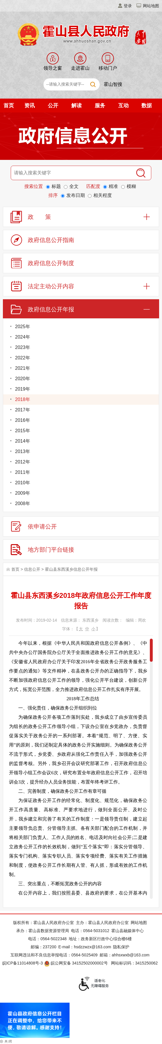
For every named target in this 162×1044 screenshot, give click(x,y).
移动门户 (108, 68)
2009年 (22, 493)
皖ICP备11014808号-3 (22, 963)
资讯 (29, 105)
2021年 (22, 368)
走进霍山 (80, 68)
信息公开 (32, 569)
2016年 (22, 420)
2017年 (22, 409)
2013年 (22, 451)
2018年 (22, 399)
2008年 (22, 503)
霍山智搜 (113, 84)
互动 (123, 105)
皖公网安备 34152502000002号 (76, 963)
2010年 (22, 482)
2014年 (22, 441)
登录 (128, 5)
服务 (100, 105)
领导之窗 (52, 68)
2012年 (22, 461)
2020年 (22, 378)
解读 (76, 105)
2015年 (22, 430)
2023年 (22, 347)
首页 (8, 105)
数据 (146, 105)
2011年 (22, 472)
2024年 (22, 337)
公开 (53, 105)
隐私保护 (121, 947)
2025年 (22, 326)
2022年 (22, 357)
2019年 (22, 389)
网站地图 (151, 5)
